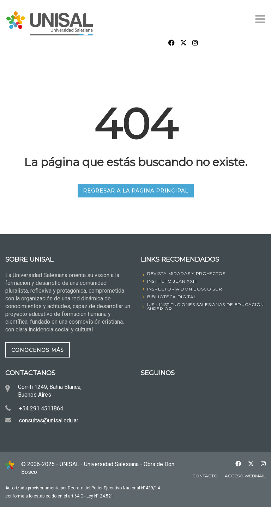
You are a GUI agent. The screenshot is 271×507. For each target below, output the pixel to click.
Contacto (205, 475)
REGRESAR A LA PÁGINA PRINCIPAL (135, 191)
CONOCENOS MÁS (37, 350)
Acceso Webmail (245, 475)
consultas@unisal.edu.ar (48, 420)
